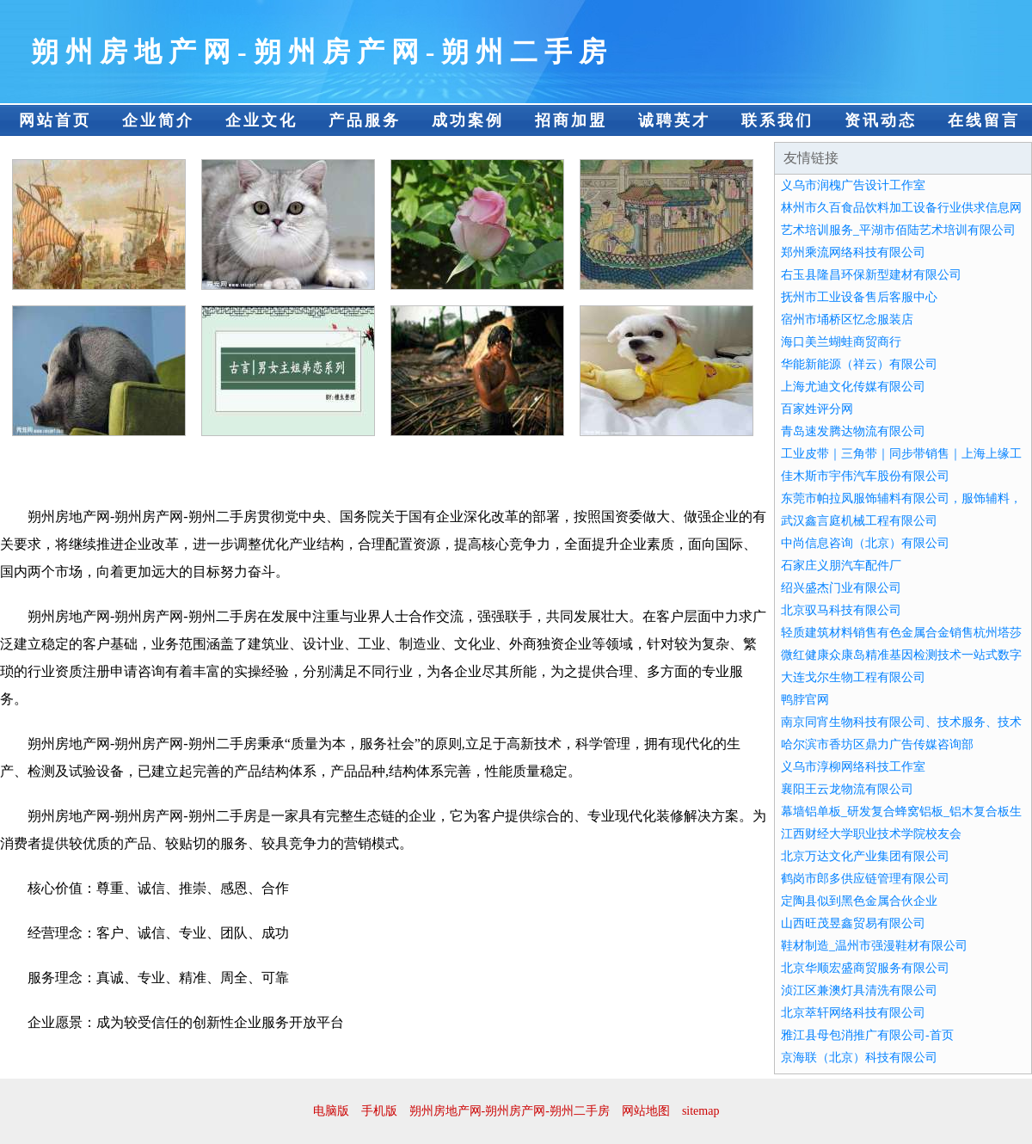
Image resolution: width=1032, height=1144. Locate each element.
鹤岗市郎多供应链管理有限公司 (865, 878)
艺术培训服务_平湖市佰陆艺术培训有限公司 (898, 230)
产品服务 (365, 120)
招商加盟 (571, 120)
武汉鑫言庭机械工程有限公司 (859, 520)
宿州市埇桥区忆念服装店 (847, 319)
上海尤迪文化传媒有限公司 (853, 386)
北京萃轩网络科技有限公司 (853, 1012)
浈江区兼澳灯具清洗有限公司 (859, 990)
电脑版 (331, 1110)
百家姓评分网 (817, 409)
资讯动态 (881, 120)
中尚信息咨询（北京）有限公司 (865, 543)
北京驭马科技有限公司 (841, 610)
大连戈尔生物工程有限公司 (853, 677)
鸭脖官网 (805, 699)
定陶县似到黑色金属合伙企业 (859, 901)
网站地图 (646, 1110)
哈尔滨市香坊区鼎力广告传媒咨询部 (877, 744)
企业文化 (261, 120)
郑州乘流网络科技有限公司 (853, 252)
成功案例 (468, 120)
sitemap (701, 1110)
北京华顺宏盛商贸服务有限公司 (865, 968)
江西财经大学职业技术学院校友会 (871, 833)
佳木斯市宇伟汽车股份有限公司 (865, 476)
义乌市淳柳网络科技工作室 (853, 766)
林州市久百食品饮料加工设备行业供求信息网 (901, 207)
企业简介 (158, 120)
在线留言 (984, 120)
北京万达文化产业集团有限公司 (865, 856)
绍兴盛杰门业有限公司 (841, 587)
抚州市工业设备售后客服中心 (859, 297)
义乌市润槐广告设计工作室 (853, 185)
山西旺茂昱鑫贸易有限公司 (853, 923)
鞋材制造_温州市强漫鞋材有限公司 (874, 945)
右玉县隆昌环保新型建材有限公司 (871, 274)
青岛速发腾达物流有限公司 (853, 431)
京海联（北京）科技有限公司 (859, 1057)
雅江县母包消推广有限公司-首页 (867, 1035)
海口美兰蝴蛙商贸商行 (841, 341)
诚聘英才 (674, 120)
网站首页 (55, 120)
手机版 (379, 1110)
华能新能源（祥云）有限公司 (859, 364)
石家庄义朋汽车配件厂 (841, 565)
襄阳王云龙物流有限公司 (847, 789)
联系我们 (777, 120)
